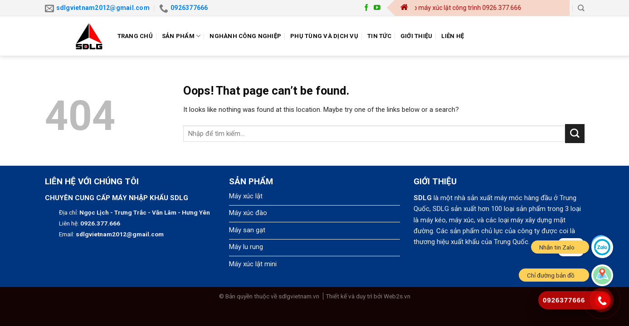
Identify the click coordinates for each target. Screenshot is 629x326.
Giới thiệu (416, 36)
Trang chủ (135, 36)
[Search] (581, 8)
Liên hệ (452, 36)
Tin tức (379, 36)
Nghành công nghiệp (245, 36)
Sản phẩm (181, 36)
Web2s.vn (397, 296)
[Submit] (575, 134)
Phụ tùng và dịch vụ (324, 36)
